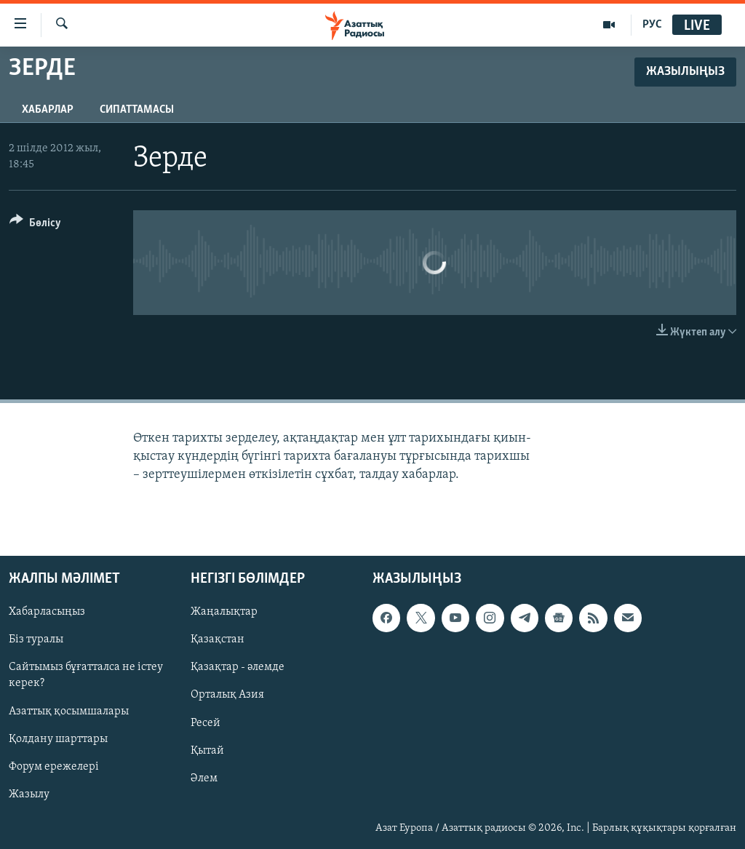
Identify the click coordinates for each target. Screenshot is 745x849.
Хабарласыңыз (47, 612)
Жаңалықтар (224, 612)
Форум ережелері (54, 766)
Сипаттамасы (137, 110)
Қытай (207, 750)
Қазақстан (217, 639)
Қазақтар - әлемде (237, 667)
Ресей (205, 722)
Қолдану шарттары (58, 738)
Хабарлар (47, 110)
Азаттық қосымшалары (69, 711)
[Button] (35, 225)
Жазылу (29, 794)
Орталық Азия (227, 695)
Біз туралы (36, 639)
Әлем (204, 778)
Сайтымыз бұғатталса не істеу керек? (86, 675)
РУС (652, 25)
